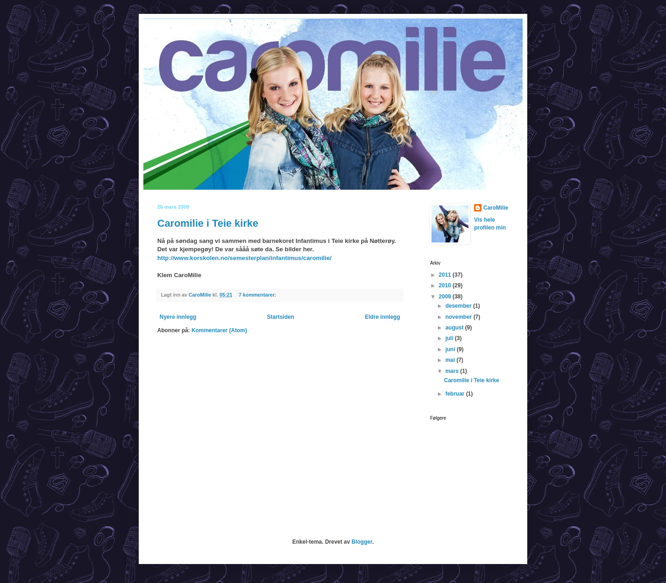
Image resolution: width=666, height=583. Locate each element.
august (455, 327)
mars (452, 371)
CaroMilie (495, 208)
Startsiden (280, 317)
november (459, 317)
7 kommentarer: (258, 295)
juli (450, 338)
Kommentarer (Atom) (219, 330)
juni (451, 349)
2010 (446, 285)
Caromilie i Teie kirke (207, 223)
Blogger (362, 542)
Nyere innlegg (178, 317)
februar (455, 394)
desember (459, 306)
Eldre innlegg (382, 317)
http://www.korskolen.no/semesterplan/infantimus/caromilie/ (244, 257)
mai (450, 360)
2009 (446, 296)
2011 (446, 275)
